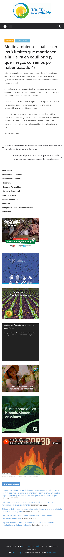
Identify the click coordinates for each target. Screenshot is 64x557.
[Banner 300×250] (20, 254)
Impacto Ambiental (22, 41)
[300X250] (20, 219)
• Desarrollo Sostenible (11, 179)
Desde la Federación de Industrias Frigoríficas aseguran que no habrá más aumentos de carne (32, 147)
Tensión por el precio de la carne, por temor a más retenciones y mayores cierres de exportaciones (36, 157)
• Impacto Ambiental (11, 191)
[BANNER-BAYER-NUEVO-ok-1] (20, 366)
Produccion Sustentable (8, 476)
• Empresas (6, 183)
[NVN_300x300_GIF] (20, 397)
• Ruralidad (6, 211)
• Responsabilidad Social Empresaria (17, 207)
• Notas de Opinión (10, 199)
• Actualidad (7, 170)
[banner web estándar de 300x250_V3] (20, 290)
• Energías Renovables (11, 187)
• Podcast (6, 203)
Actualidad (9, 41)
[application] (20, 342)
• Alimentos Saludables (12, 174)
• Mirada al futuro (9, 195)
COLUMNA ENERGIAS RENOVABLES (27, 476)
